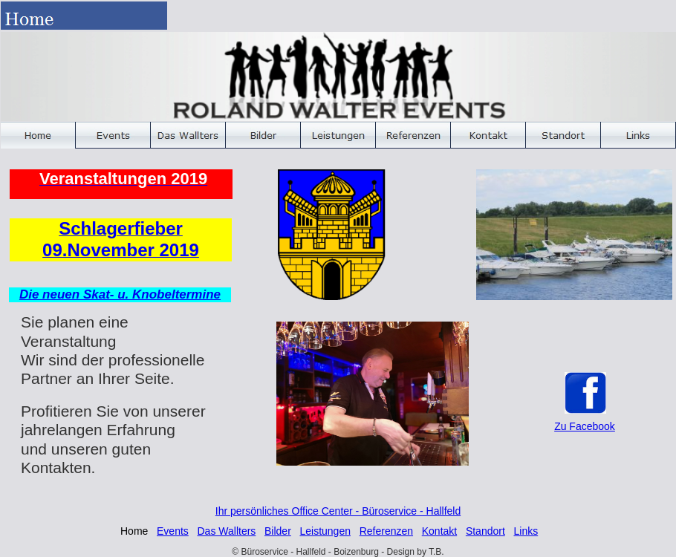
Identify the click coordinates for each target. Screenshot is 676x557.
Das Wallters (227, 531)
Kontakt (439, 531)
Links (525, 531)
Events (173, 531)
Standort (485, 531)
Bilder (277, 531)
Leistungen (325, 531)
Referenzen (386, 531)
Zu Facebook (584, 426)
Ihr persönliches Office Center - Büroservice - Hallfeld (338, 511)
